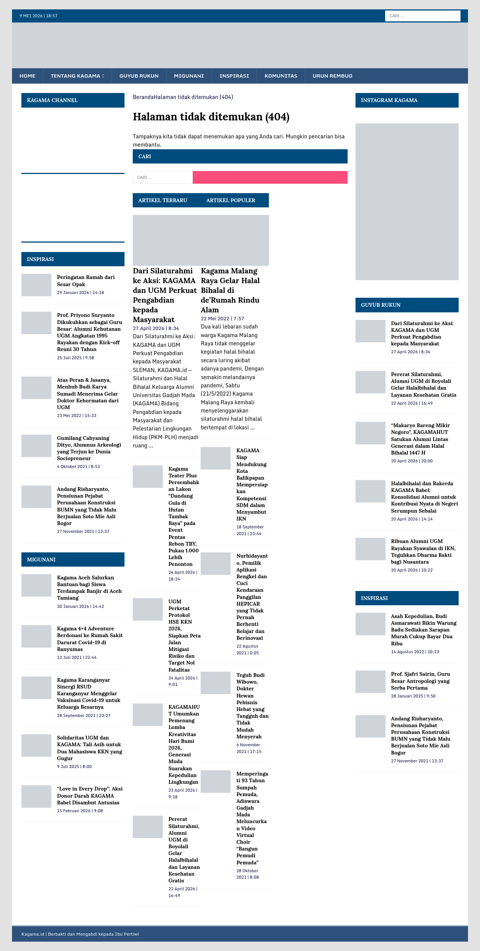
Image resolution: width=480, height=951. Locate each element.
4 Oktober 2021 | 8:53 (78, 467)
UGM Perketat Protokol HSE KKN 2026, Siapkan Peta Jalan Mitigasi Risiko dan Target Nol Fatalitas (184, 635)
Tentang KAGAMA (77, 76)
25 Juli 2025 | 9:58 (75, 357)
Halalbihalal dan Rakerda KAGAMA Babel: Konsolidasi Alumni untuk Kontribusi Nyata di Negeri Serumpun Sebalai (424, 497)
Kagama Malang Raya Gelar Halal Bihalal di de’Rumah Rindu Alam (230, 290)
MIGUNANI (41, 559)
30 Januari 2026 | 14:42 (80, 606)
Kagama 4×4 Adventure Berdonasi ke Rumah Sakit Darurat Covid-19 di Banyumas (90, 639)
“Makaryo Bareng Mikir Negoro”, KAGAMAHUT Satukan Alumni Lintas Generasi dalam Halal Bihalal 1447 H (420, 439)
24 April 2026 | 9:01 (182, 681)
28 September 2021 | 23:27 (84, 715)
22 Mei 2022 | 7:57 (222, 319)
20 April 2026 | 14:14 (412, 519)
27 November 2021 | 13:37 (83, 531)
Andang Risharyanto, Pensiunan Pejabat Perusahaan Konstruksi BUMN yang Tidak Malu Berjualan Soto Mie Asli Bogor (86, 506)
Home (28, 76)
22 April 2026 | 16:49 (182, 892)
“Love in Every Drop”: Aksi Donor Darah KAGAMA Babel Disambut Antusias (90, 796)
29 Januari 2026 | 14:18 (80, 292)
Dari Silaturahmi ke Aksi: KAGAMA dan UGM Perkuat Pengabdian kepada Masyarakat (165, 295)
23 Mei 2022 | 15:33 (76, 415)
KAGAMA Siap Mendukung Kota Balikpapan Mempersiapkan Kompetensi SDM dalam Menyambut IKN (251, 484)
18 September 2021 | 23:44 (250, 530)
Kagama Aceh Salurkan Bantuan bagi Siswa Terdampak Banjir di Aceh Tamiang (89, 588)
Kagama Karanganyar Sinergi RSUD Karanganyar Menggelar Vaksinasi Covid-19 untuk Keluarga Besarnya (88, 693)
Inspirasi (239, 76)
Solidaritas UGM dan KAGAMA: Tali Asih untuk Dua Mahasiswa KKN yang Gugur (89, 748)
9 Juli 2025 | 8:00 (74, 767)
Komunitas (287, 76)
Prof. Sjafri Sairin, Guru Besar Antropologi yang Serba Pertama (420, 681)
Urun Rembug (339, 76)
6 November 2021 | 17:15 (248, 748)
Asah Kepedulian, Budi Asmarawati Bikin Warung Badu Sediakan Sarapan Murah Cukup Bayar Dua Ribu (424, 630)
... (150, 445)
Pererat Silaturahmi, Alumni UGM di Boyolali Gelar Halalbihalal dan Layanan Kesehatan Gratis (423, 385)
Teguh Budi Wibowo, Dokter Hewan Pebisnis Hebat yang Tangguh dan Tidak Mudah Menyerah (252, 706)
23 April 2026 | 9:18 (182, 794)
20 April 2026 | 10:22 (412, 570)
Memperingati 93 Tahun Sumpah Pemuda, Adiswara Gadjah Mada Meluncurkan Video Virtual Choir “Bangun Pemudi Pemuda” (252, 818)
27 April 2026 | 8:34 (156, 328)
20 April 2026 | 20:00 (412, 461)
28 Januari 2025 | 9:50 (413, 696)
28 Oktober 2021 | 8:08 (247, 874)
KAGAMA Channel (52, 100)
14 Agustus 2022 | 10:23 (415, 651)
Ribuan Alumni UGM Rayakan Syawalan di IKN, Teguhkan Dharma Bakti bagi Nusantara (423, 552)
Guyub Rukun (142, 76)
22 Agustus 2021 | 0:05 (247, 650)
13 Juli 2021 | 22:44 (77, 657)
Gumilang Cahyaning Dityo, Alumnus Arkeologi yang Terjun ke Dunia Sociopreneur (89, 448)
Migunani (192, 76)
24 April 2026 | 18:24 (182, 576)
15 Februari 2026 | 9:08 (80, 811)
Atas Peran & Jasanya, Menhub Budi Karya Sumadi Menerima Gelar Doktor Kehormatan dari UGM (87, 394)
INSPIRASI (40, 259)
